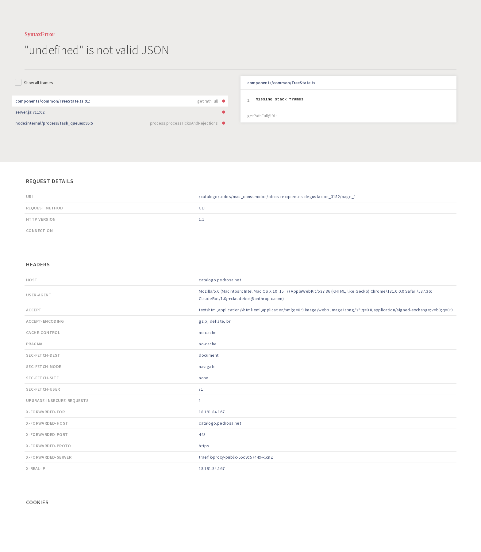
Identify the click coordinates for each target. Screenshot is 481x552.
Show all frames (38, 82)
